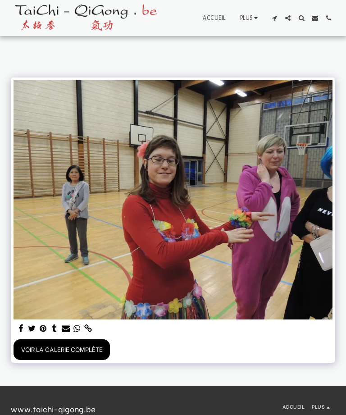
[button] (274, 18)
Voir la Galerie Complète (62, 349)
